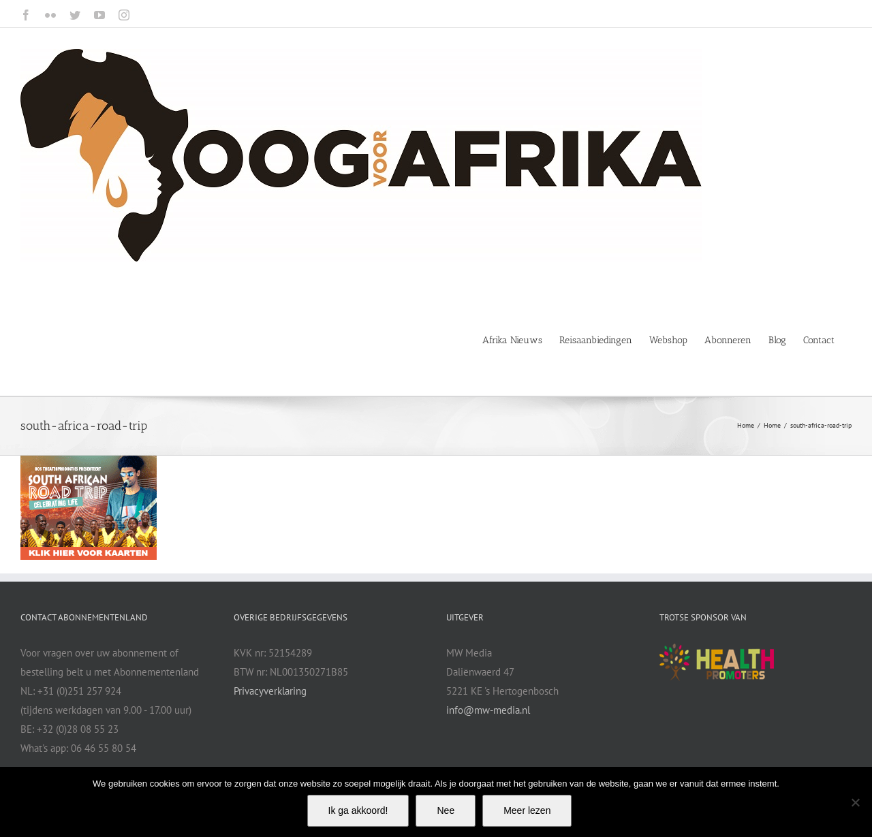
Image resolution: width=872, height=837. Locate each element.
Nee (445, 810)
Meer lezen (526, 810)
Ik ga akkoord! (358, 810)
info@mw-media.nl (488, 710)
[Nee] (855, 802)
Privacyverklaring (270, 690)
